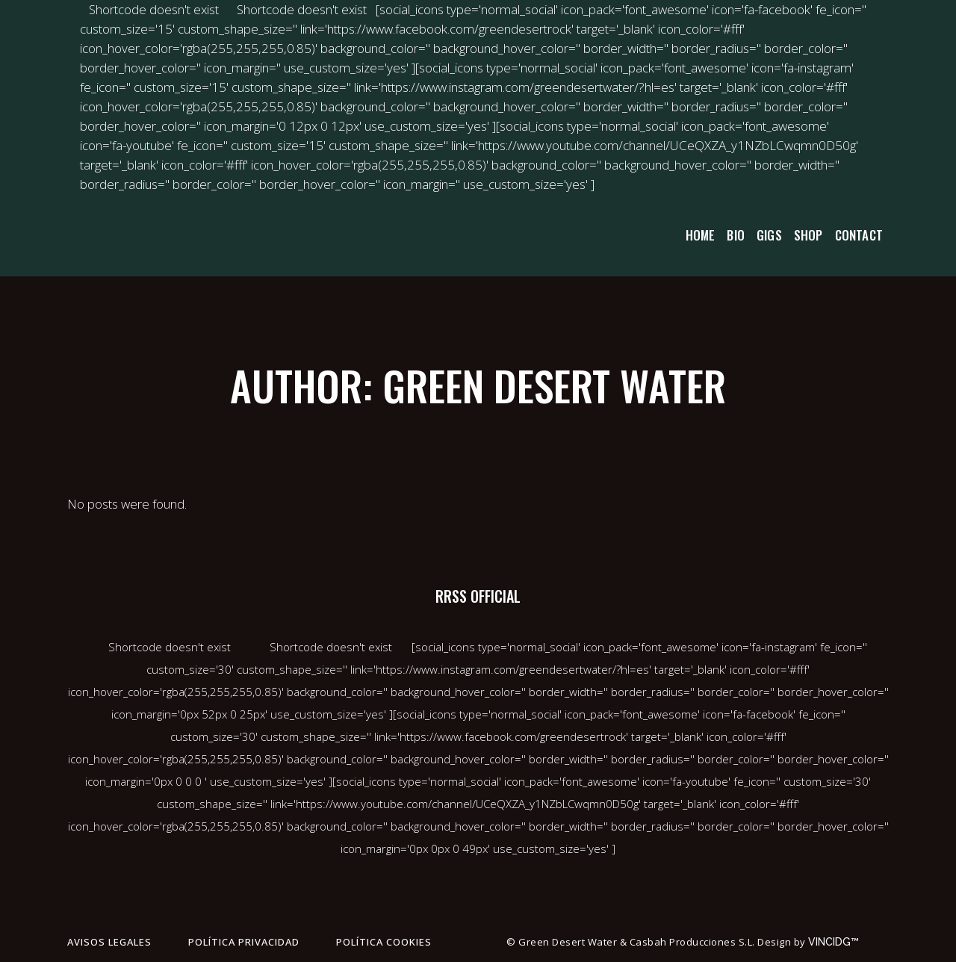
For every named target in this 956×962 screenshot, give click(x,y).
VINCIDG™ (838, 942)
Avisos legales (109, 942)
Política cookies (384, 942)
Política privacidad (243, 942)
